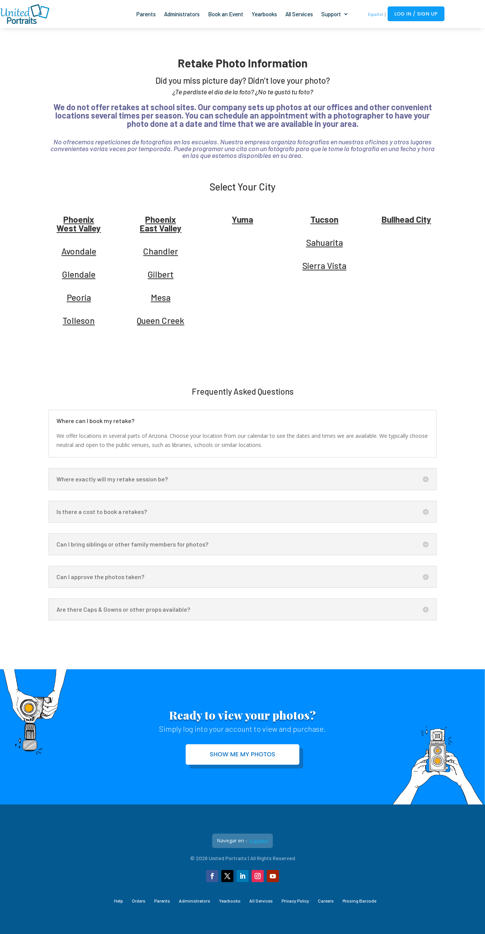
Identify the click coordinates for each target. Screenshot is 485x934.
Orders (139, 900)
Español (375, 14)
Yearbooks (264, 14)
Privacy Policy (295, 900)
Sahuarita (324, 242)
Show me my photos (242, 754)
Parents (146, 14)
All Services (299, 14)
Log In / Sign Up (416, 13)
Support (331, 14)
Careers (326, 900)
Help (118, 900)
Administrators (182, 14)
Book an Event (225, 14)
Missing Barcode (359, 900)
